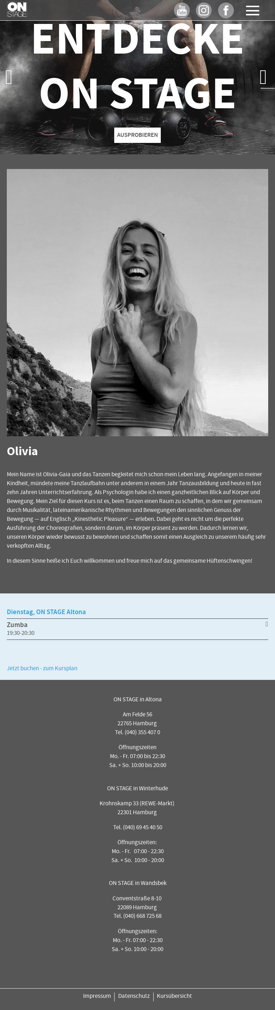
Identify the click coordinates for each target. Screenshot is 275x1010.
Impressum (97, 996)
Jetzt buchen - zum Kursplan (42, 669)
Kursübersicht (174, 996)
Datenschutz (134, 996)
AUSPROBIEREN (137, 135)
